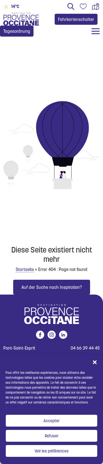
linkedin (62, 334)
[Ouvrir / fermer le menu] (95, 31)
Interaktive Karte (95, 6)
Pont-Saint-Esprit (19, 348)
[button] (95, 362)
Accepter (51, 420)
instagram (51, 334)
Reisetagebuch (83, 6)
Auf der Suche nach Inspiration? (51, 287)
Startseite (25, 269)
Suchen (71, 6)
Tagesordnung (16, 31)
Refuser (52, 435)
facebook (39, 334)
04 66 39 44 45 (85, 348)
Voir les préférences (52, 451)
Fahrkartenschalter (76, 19)
